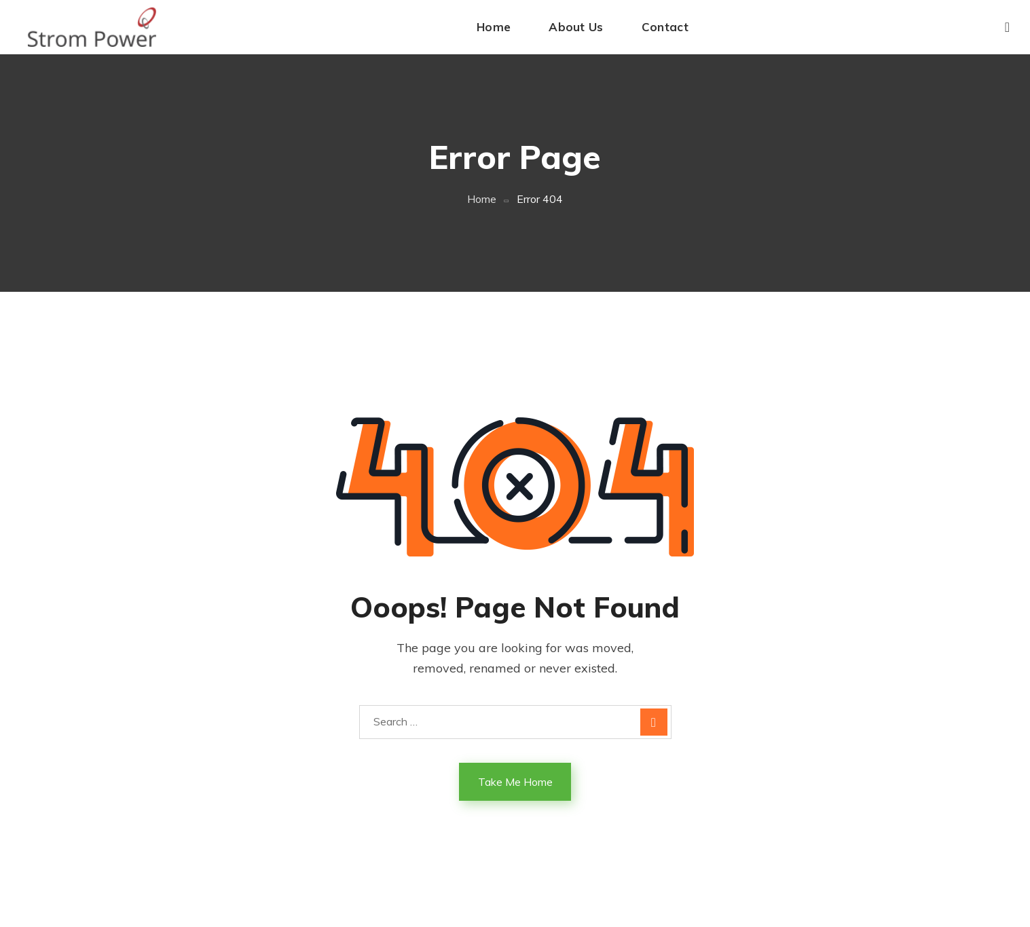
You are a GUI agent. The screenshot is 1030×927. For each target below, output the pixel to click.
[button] (1007, 27)
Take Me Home (515, 782)
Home (481, 199)
